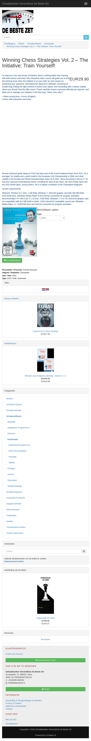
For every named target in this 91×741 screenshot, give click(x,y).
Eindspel (10, 468)
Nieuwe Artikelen (11, 298)
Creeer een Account (14, 654)
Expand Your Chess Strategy (45, 331)
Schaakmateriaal (13, 410)
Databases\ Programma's (17, 428)
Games (10, 474)
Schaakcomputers (14, 404)
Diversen (10, 433)
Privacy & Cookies (14, 703)
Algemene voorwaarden (16, 706)
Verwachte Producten (15, 498)
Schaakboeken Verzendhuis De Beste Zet (25, 3)
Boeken (9, 398)
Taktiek (10, 462)
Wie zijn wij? (11, 719)
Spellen (9, 521)
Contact (9, 709)
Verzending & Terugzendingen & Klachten (24, 700)
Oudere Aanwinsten (14, 533)
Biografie (10, 422)
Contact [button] (46, 689)
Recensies (45, 639)
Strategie (11, 457)
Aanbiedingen (10, 343)
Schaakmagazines (14, 492)
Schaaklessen (12, 724)
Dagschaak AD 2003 (46, 618)
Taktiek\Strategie (14, 486)
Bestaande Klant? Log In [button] (45, 660)
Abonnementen (13, 509)
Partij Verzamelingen (16, 451)
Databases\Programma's (18, 445)
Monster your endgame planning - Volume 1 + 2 (45, 376)
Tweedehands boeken (16, 527)
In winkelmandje (12, 260)
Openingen (11, 480)
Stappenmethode (13, 504)
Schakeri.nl (51, 735)
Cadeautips (11, 515)
